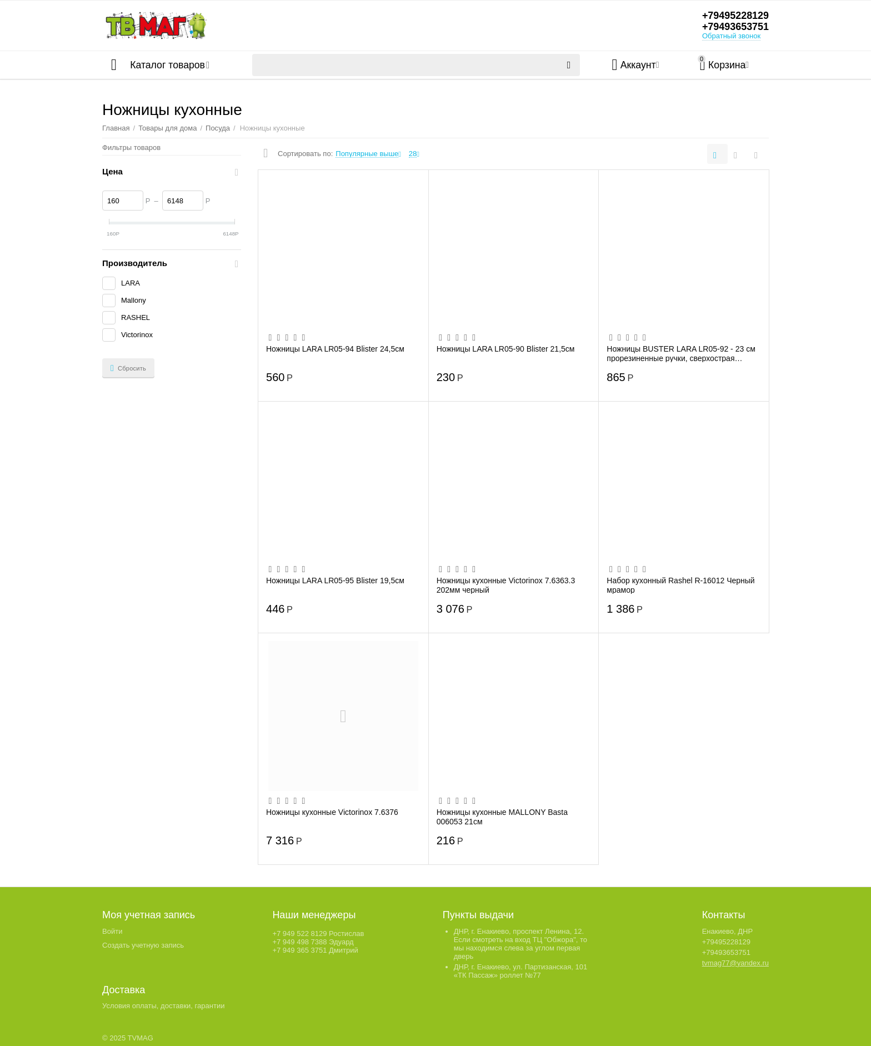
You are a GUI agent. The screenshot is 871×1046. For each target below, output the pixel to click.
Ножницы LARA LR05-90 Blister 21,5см (506, 348)
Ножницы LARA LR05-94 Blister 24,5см (335, 348)
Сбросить (128, 368)
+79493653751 (735, 27)
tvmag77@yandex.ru (735, 963)
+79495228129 (735, 16)
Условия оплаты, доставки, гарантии (163, 1006)
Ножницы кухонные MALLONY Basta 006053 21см (502, 816)
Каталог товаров (168, 65)
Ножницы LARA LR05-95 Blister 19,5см (335, 580)
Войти (112, 931)
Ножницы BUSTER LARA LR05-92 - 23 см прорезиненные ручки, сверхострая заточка (681, 353)
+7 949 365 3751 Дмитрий (315, 950)
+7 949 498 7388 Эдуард (312, 942)
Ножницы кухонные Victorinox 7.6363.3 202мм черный (506, 585)
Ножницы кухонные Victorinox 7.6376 (332, 812)
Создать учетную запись (143, 945)
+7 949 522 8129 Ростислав (318, 933)
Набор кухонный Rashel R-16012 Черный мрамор (680, 585)
